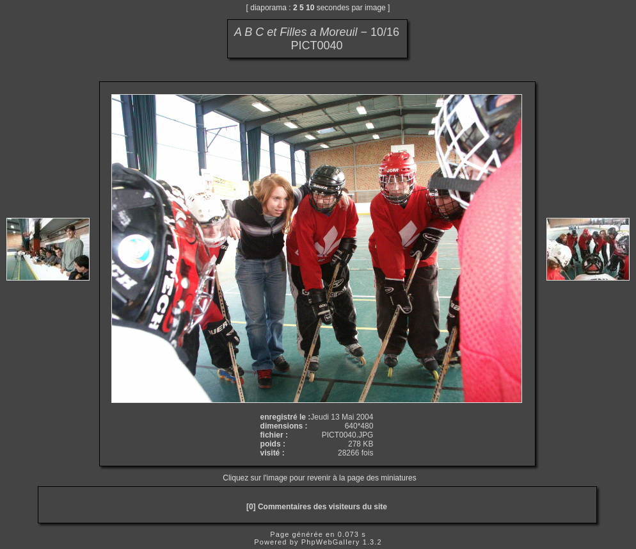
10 (310, 7)
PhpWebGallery (330, 542)
